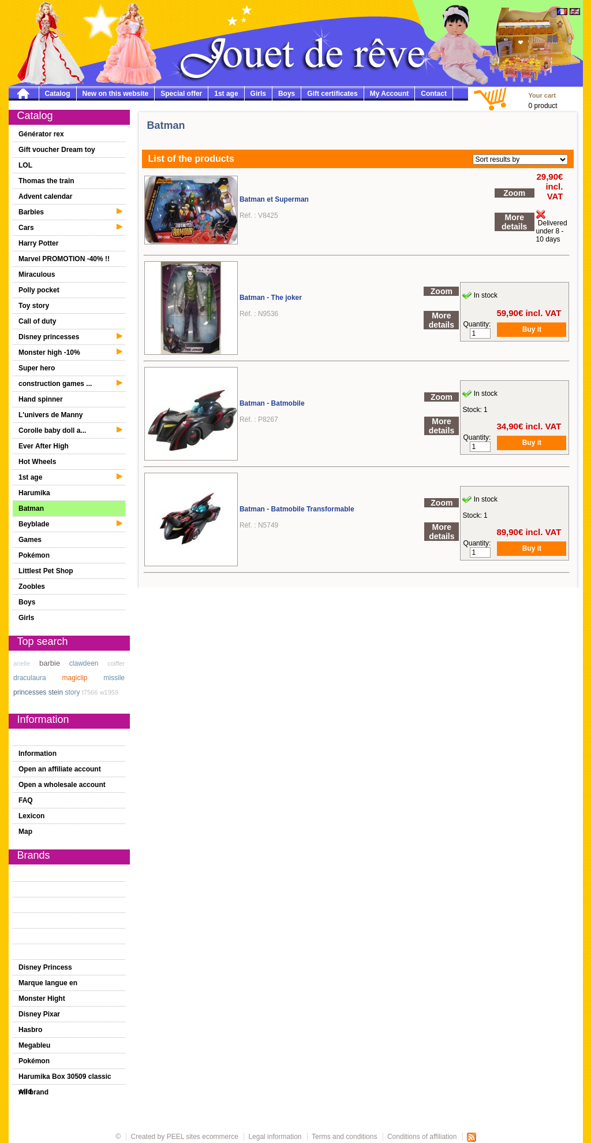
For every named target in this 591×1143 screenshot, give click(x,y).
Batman (31, 508)
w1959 (109, 692)
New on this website (116, 94)
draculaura (29, 678)
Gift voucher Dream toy (56, 150)
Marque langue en (47, 983)
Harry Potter (38, 243)
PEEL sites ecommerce (202, 1137)
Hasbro (30, 1030)
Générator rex (41, 134)
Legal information (274, 1137)
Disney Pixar (39, 1014)
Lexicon (31, 816)
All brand (33, 1092)
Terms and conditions (344, 1137)
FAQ (25, 800)
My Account (389, 94)
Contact (434, 94)
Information (37, 753)
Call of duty (37, 321)
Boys (286, 94)
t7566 (90, 692)
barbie (49, 663)
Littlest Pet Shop (45, 571)
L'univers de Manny (50, 415)
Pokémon (34, 555)
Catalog (57, 94)
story (72, 692)
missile (114, 678)
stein (55, 692)
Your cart (542, 95)
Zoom (514, 193)
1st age (226, 94)
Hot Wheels (37, 462)
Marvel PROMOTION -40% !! (64, 259)
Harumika (34, 493)
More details (514, 222)
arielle (21, 663)
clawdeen (84, 663)
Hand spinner (40, 399)
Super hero (36, 368)
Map (25, 831)
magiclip (75, 678)
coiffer (116, 663)
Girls (258, 94)
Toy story (33, 306)
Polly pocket (38, 290)
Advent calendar (45, 196)
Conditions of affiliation (423, 1137)
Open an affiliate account (59, 769)
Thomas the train (46, 181)
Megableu (34, 1045)
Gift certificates (332, 94)
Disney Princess (45, 967)
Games (30, 540)
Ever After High (43, 446)
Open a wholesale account (62, 785)
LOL (25, 165)
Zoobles (31, 586)
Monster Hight (41, 998)
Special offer (181, 94)
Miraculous (36, 274)
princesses (29, 692)
